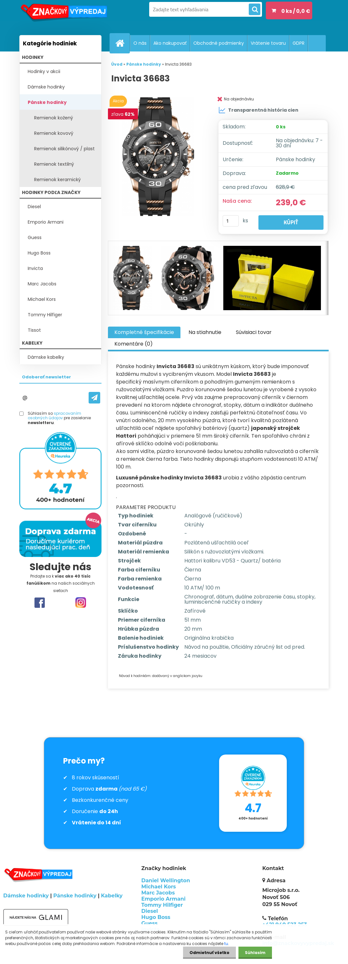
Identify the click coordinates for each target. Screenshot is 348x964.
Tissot (34, 330)
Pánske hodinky (47, 102)
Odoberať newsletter (46, 377)
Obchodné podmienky (218, 43)
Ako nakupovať (170, 43)
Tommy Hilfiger (45, 314)
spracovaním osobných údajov (54, 416)
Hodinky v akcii (44, 71)
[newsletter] (94, 397)
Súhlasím (255, 952)
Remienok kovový (53, 133)
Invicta (35, 268)
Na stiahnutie (204, 332)
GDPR (298, 43)
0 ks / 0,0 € (295, 11)
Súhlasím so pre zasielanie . (59, 418)
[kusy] (231, 221)
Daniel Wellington (165, 880)
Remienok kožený (53, 118)
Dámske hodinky (46, 87)
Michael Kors (42, 299)
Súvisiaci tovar (254, 332)
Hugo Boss (39, 253)
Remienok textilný (54, 164)
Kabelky (111, 896)
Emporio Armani (45, 222)
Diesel (34, 206)
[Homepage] (122, 43)
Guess (35, 237)
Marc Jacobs (42, 284)
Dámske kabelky (46, 357)
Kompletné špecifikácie (144, 332)
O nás (140, 43)
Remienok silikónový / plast (64, 148)
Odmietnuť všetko (209, 952)
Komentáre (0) (133, 344)
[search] (254, 10)
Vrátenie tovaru (268, 43)
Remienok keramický (57, 179)
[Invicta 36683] (159, 156)
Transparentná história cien (258, 110)
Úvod (116, 64)
